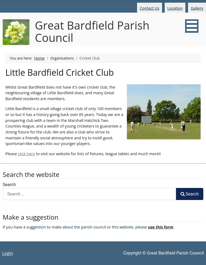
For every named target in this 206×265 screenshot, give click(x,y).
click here (26, 153)
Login (7, 253)
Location (175, 8)
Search (9, 184)
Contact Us (149, 8)
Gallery (197, 8)
